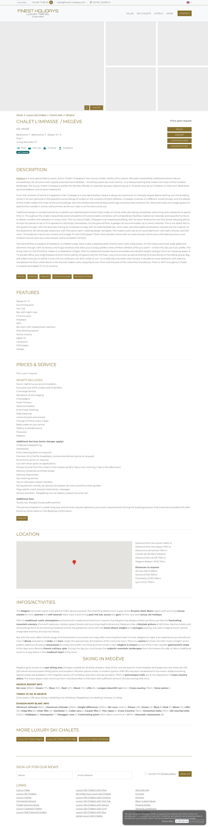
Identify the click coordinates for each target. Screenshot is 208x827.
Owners (139, 797)
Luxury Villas (23, 790)
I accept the (162, 774)
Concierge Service (26, 801)
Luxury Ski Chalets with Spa (91, 812)
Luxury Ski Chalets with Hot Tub (93, 801)
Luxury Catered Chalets (29, 808)
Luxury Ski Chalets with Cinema (93, 797)
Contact (139, 794)
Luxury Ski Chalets (36, 115)
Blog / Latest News (145, 801)
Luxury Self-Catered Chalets (31, 812)
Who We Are (142, 790)
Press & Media (142, 805)
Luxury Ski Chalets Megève (30, 739)
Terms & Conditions (145, 808)
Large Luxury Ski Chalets (89, 816)
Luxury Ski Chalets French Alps (61, 739)
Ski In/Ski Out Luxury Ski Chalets (93, 794)
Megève (70, 115)
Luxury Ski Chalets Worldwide (94, 739)
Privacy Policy (168, 774)
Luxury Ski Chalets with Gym (91, 808)
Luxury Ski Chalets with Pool (91, 790)
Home (19, 115)
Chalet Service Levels (27, 805)
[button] (189, 2)
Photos (96, 107)
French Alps (56, 115)
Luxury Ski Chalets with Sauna (92, 805)
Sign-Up (185, 774)
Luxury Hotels (23, 797)
